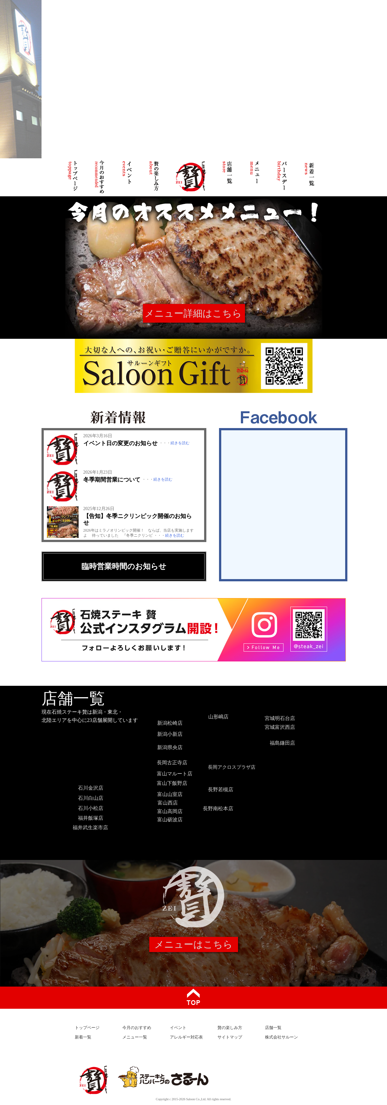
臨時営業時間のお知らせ (123, 566)
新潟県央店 (170, 747)
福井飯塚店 (90, 818)
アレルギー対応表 (186, 1037)
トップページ (87, 1027)
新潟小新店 (170, 734)
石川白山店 (90, 798)
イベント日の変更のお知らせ (120, 443)
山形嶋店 (218, 716)
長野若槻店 (220, 789)
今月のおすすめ (136, 1027)
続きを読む (180, 443)
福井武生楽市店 (90, 827)
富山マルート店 (174, 773)
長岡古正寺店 (172, 762)
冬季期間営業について (111, 480)
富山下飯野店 (172, 783)
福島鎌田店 (282, 743)
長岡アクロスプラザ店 (231, 767)
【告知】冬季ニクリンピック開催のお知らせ (137, 519)
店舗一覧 (273, 1027)
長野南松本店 (218, 808)
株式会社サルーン (281, 1037)
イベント (178, 1027)
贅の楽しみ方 (229, 1027)
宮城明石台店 (280, 718)
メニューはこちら (193, 944)
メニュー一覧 (134, 1037)
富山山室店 (170, 794)
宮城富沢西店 (280, 727)
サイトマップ (229, 1037)
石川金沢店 (90, 788)
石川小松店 (90, 808)
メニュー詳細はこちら (193, 313)
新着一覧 (83, 1037)
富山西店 (168, 802)
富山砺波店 (170, 819)
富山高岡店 (170, 811)
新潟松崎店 (170, 723)
